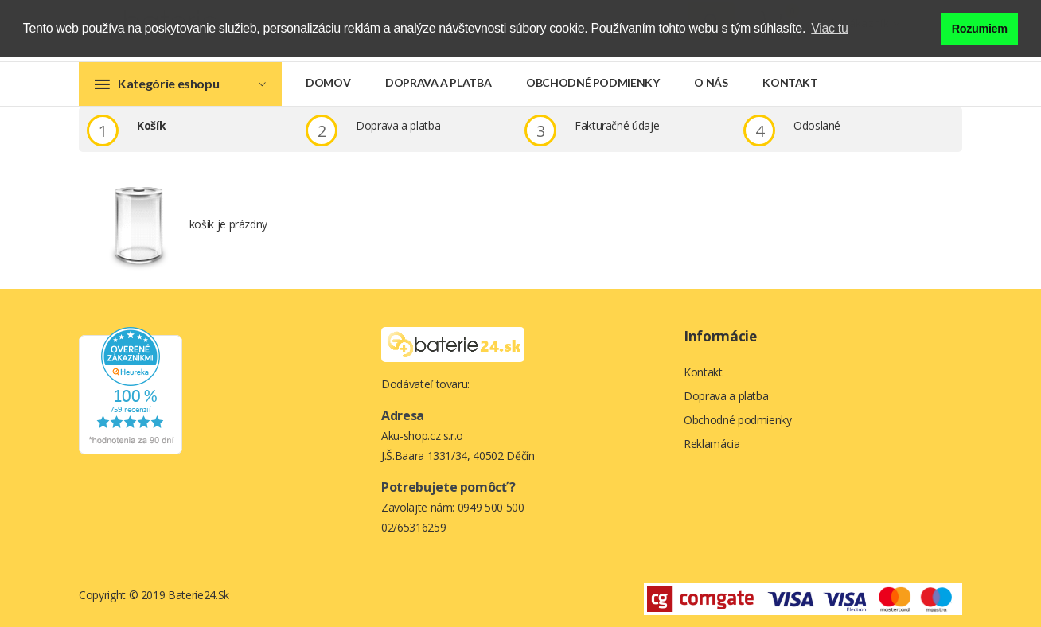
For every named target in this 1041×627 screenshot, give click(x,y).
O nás (710, 82)
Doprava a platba (438, 82)
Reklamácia (712, 443)
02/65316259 (413, 527)
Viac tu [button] (829, 28)
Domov (328, 82)
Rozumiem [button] (980, 28)
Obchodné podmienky (593, 82)
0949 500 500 (491, 507)
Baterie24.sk (198, 594)
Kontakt (790, 82)
